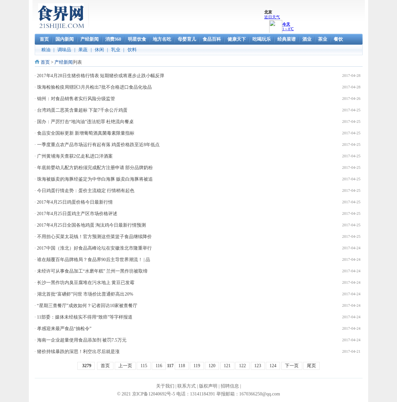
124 (272, 365)
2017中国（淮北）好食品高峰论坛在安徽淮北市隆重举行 (94, 248)
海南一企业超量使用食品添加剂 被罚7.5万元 (82, 340)
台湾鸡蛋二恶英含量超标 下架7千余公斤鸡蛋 (82, 110)
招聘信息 (230, 386)
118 (181, 365)
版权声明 (208, 386)
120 (211, 365)
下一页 (292, 365)
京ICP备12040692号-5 (153, 393)
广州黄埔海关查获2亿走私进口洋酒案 (75, 156)
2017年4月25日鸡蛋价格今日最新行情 (75, 202)
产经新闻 (63, 62)
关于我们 (165, 386)
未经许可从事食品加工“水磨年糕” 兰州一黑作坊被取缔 (92, 271)
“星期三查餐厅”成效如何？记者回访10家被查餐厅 (87, 305)
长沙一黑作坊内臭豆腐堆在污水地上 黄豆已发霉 (86, 282)
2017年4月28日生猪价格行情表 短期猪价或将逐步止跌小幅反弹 (101, 75)
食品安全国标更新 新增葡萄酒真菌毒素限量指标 (86, 133)
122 (242, 365)
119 (196, 365)
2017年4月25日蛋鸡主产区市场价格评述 (77, 213)
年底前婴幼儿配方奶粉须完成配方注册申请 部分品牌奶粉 (95, 167)
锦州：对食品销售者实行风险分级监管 (76, 98)
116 (158, 365)
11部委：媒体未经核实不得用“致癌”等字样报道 (85, 317)
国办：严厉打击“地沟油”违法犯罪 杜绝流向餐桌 (85, 121)
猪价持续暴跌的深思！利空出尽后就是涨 (78, 351)
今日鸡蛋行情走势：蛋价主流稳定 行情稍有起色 (86, 190)
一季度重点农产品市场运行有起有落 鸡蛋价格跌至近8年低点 (98, 144)
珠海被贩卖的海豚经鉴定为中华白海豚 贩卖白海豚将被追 (95, 179)
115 (143, 365)
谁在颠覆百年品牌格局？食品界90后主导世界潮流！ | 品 (93, 259)
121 (227, 365)
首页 (45, 62)
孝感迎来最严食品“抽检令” (64, 328)
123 (257, 365)
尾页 (311, 365)
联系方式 (186, 386)
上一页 (125, 365)
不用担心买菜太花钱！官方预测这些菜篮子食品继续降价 (94, 236)
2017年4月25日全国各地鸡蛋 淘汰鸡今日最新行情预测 (91, 225)
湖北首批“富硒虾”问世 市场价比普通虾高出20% (85, 294)
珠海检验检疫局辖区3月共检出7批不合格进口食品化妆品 (94, 87)
